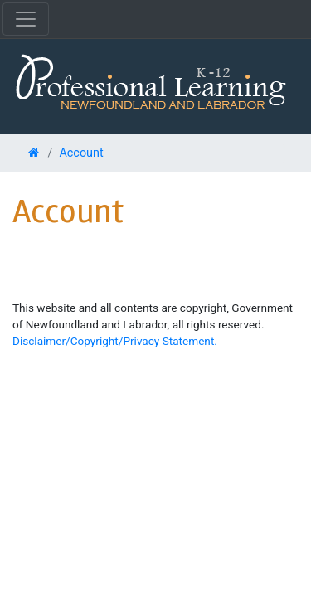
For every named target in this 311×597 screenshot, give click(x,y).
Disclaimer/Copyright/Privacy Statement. (114, 340)
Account (81, 153)
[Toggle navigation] (25, 19)
